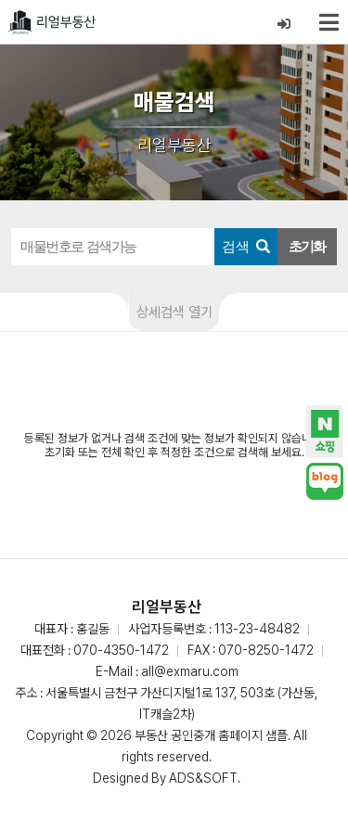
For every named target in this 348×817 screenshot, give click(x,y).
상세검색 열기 (174, 312)
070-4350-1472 (121, 650)
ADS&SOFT (203, 778)
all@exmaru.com (189, 671)
